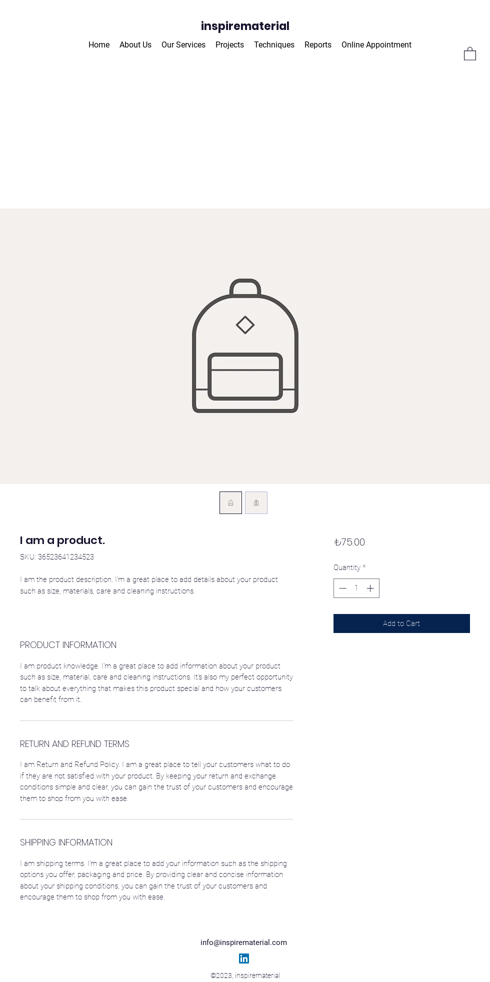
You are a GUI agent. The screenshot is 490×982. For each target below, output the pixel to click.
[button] (470, 53)
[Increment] (371, 588)
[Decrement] (341, 588)
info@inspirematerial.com (243, 942)
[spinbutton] (356, 588)
